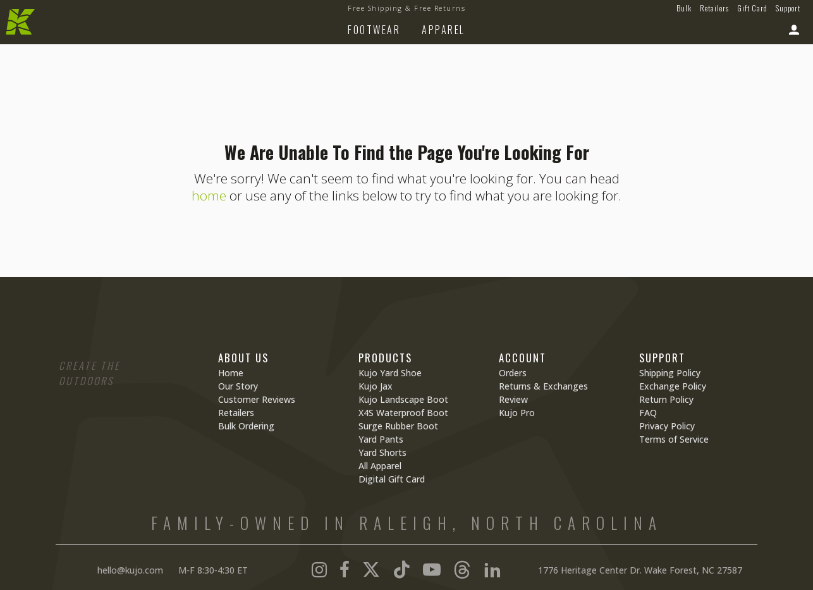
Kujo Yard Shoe (390, 373)
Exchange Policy (672, 386)
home (209, 195)
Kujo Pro (517, 413)
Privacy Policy (667, 426)
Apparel (443, 29)
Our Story (238, 386)
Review (513, 399)
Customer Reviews (256, 399)
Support (788, 8)
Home (230, 373)
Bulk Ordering (246, 426)
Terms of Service (674, 439)
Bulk (684, 8)
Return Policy (666, 399)
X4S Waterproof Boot (403, 413)
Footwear (374, 29)
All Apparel (379, 466)
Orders (513, 373)
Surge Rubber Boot (398, 426)
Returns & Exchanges (543, 386)
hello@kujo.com (130, 570)
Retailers (714, 8)
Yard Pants (380, 439)
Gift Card (752, 8)
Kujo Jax (375, 386)
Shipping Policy (669, 373)
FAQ (648, 413)
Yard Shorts (382, 452)
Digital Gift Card (391, 479)
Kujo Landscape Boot (403, 399)
